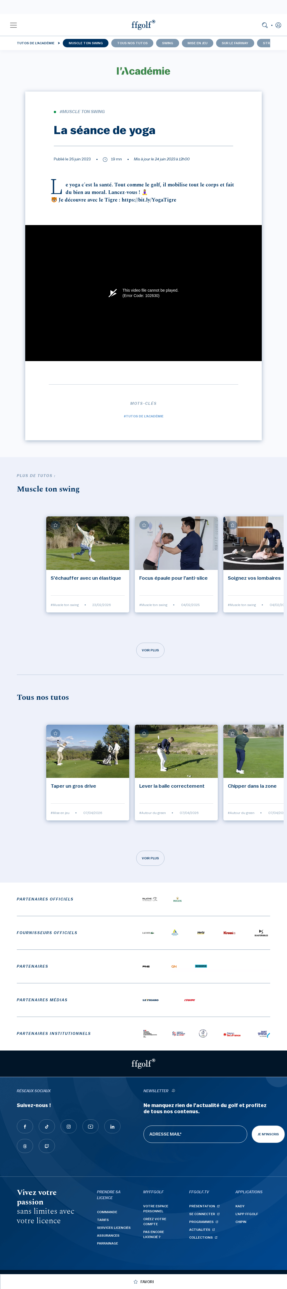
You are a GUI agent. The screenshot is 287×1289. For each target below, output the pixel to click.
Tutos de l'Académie (35, 43)
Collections (201, 1237)
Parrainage (107, 1243)
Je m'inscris (268, 1134)
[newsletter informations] (173, 1091)
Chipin (240, 1222)
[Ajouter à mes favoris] (55, 525)
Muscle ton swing (86, 43)
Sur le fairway (235, 43)
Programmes (201, 1222)
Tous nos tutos (132, 43)
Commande (107, 1212)
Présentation (202, 1206)
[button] (13, 25)
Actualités (199, 1229)
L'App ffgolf (246, 1214)
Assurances (108, 1235)
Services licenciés (114, 1227)
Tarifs (103, 1220)
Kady (240, 1206)
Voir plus (150, 650)
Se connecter (202, 1214)
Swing (167, 43)
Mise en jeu (197, 43)
